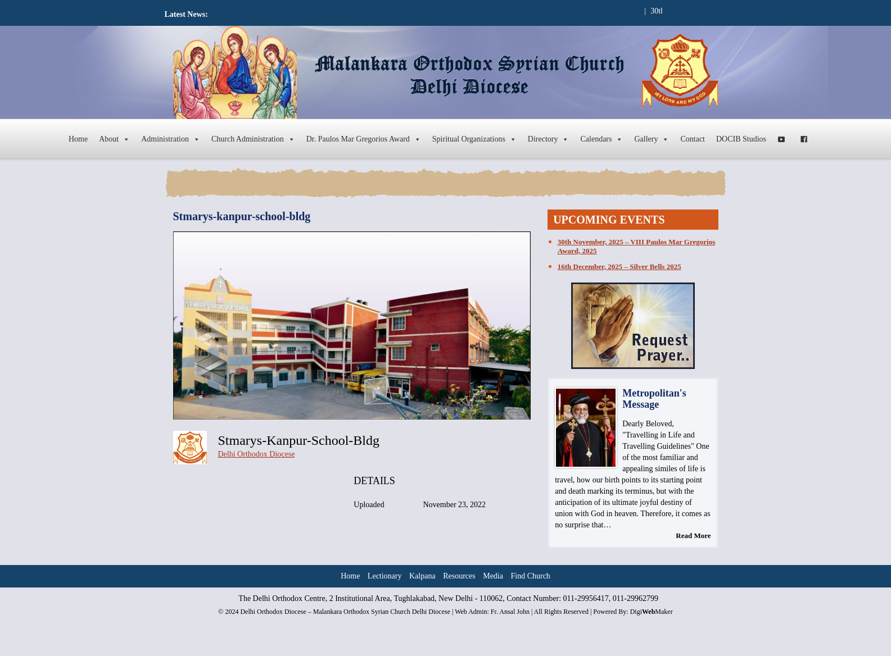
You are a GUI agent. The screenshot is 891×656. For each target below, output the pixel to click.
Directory (548, 139)
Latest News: (186, 14)
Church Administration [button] (253, 139)
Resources (459, 576)
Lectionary (385, 576)
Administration (170, 139)
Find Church (530, 576)
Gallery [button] (651, 139)
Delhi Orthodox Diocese (256, 454)
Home (78, 139)
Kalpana (422, 576)
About (114, 139)
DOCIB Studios (741, 139)
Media (493, 576)
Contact (692, 139)
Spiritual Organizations (474, 139)
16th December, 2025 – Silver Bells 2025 (619, 266)
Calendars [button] (601, 139)
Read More (693, 535)
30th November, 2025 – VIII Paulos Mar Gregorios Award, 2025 (636, 246)
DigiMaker (651, 612)
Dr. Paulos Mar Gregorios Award (363, 139)
